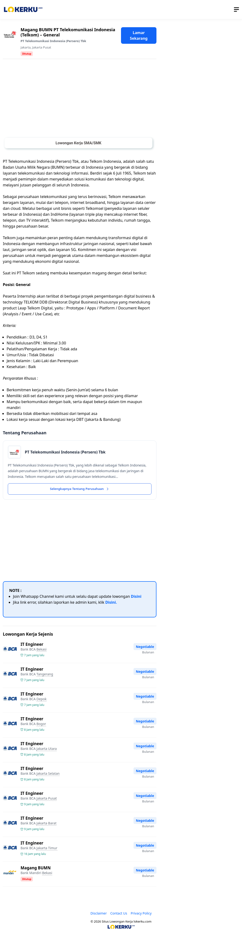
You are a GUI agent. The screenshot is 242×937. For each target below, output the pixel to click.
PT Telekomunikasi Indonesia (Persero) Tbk (53, 41)
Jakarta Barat (46, 824)
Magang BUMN (36, 868)
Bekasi (41, 650)
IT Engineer (32, 645)
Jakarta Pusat (41, 47)
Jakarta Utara (46, 749)
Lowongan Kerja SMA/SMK (78, 143)
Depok (41, 699)
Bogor (41, 724)
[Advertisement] (79, 99)
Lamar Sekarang (139, 35)
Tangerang (44, 675)
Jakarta (25, 47)
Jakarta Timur (46, 848)
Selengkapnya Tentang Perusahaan (79, 489)
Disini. (111, 603)
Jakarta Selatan (48, 774)
